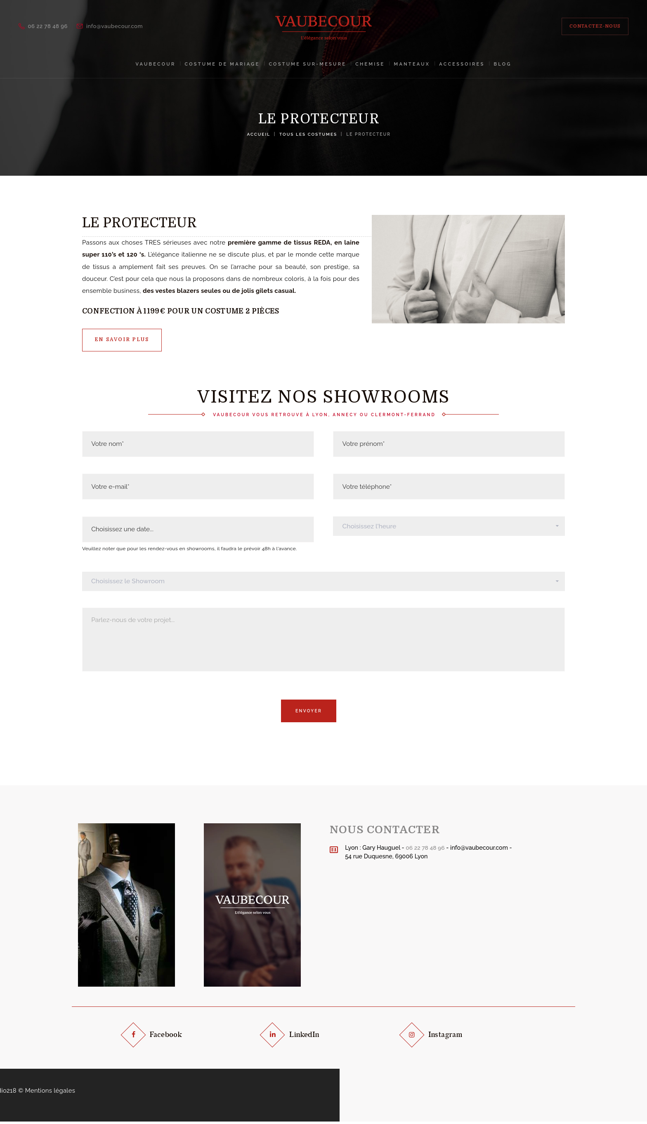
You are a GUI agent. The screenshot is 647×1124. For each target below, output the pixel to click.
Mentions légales (358, 1092)
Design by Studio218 (294, 1092)
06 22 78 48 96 (426, 849)
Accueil (258, 134)
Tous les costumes (308, 134)
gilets (264, 291)
